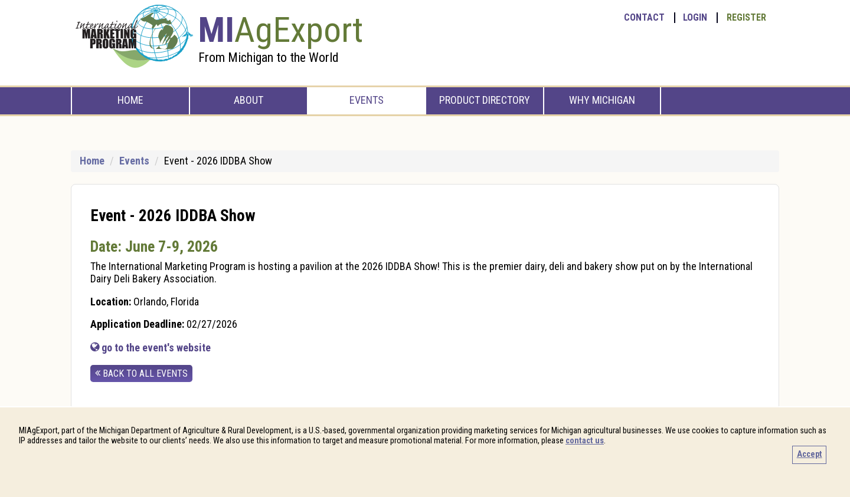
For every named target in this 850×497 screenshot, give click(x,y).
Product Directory (484, 100)
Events (366, 100)
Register (746, 17)
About (248, 100)
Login (695, 17)
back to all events (141, 373)
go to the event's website (150, 347)
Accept (809, 454)
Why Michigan (602, 100)
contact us (584, 441)
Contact (644, 17)
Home (130, 100)
